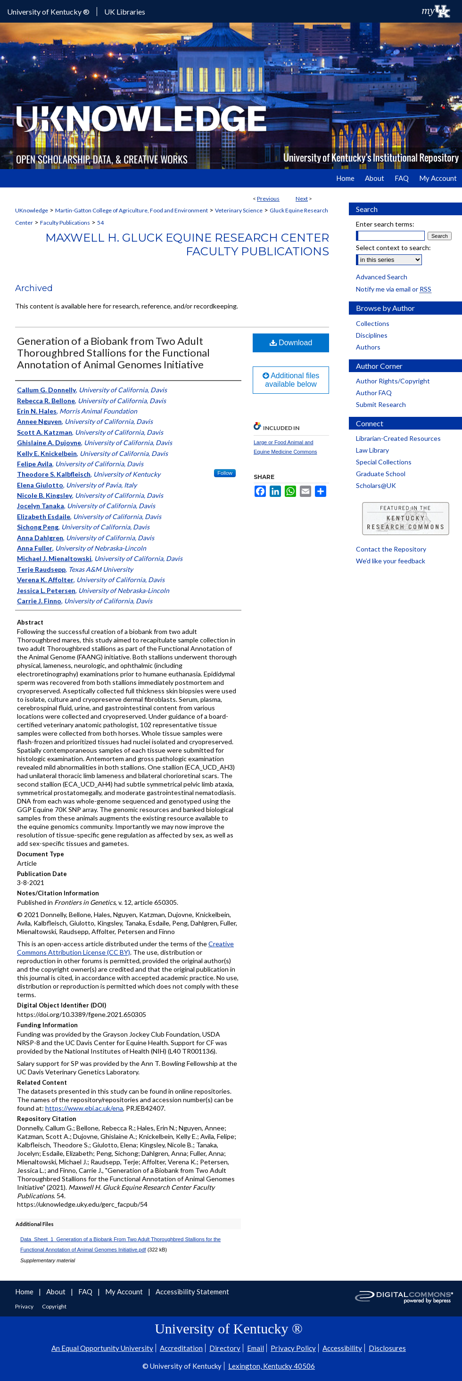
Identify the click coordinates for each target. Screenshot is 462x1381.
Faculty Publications (65, 222)
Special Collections (384, 462)
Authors (368, 347)
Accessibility (342, 1348)
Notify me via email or (393, 289)
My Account (124, 1291)
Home (25, 1291)
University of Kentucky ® (48, 11)
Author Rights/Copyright (393, 381)
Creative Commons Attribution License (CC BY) (125, 948)
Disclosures (387, 1348)
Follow (224, 473)
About (56, 1291)
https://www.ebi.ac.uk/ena (84, 1108)
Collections (372, 323)
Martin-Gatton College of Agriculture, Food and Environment (131, 210)
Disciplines (372, 335)
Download (291, 343)
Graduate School (380, 474)
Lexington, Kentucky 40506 (271, 1366)
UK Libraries (124, 11)
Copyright (54, 1306)
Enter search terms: (385, 224)
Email (255, 1348)
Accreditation (181, 1348)
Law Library (372, 450)
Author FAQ (374, 393)
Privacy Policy (293, 1348)
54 (100, 222)
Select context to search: (393, 248)
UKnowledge (31, 210)
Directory (224, 1348)
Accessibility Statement (192, 1291)
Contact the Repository (391, 549)
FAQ (86, 1291)
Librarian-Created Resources (398, 438)
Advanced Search (381, 277)
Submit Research (381, 404)
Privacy (24, 1306)
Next (302, 198)
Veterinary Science (239, 210)
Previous (268, 198)
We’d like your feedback (390, 561)
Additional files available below (291, 380)
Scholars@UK (376, 485)
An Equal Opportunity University (102, 1348)
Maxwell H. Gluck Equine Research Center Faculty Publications (187, 244)
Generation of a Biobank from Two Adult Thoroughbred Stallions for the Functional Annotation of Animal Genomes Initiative (113, 352)
